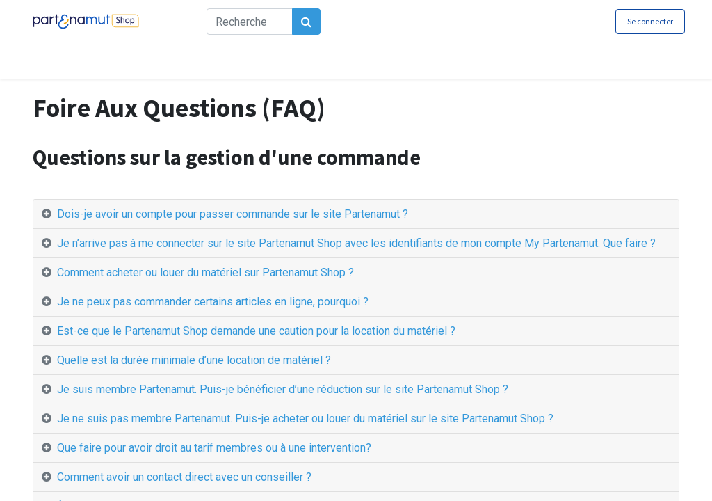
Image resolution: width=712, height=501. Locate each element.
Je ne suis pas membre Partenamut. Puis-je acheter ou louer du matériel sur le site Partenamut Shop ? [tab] (305, 418)
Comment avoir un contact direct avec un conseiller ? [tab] (184, 477)
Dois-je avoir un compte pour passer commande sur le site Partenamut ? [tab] (234, 214)
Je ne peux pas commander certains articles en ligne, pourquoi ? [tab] (213, 301)
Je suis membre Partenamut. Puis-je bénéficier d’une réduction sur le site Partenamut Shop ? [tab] (282, 389)
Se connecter (645, 21)
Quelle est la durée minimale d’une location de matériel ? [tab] (194, 360)
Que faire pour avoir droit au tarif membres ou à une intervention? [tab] (214, 447)
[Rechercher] (312, 21)
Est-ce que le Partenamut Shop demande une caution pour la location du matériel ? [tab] (256, 330)
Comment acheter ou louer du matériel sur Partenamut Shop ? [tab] (205, 272)
